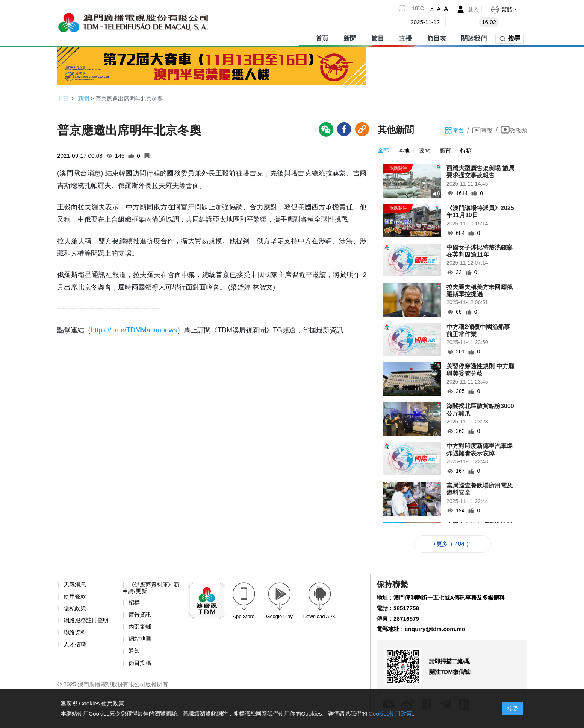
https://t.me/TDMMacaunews (134, 331)
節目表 (436, 37)
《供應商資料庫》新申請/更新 (150, 589)
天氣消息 (76, 586)
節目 (377, 37)
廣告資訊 (141, 617)
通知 (135, 654)
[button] (503, 9)
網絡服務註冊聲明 (88, 623)
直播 (405, 37)
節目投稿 (141, 666)
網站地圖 (141, 641)
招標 (135, 605)
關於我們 (474, 37)
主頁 (63, 98)
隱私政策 (76, 611)
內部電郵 (141, 629)
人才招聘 (76, 647)
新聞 (349, 37)
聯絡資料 (76, 635)
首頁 (322, 37)
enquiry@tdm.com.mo (438, 632)
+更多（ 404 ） (452, 545)
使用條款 (76, 598)
